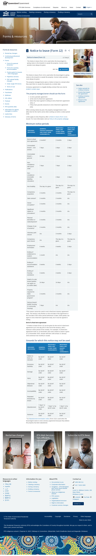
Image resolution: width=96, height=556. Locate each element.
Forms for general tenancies (12, 64)
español (7, 488)
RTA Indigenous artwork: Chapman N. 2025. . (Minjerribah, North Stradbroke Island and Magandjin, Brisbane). (46, 532)
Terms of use (11, 87)
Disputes (55, 7)
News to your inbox (85, 521)
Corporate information (58, 486)
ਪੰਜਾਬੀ (7, 492)
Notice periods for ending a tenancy (83, 89)
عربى (6, 490)
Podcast (7, 101)
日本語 (7, 494)
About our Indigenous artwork (58, 494)
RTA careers (55, 497)
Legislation (55, 499)
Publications (9, 89)
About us (64, 7)
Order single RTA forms (14, 84)
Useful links (8, 114)
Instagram (76, 500)
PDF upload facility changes (13, 80)
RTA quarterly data (11, 106)
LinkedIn (77, 498)
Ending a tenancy (64, 12)
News (71, 7)
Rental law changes (11, 53)
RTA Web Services (24, 7)
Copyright (58, 518)
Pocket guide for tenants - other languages (14, 73)
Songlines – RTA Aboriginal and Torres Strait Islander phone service (60, 489)
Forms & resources (23, 16)
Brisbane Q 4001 (78, 495)
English (89, 7)
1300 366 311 (79, 483)
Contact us (78, 505)
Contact (78, 7)
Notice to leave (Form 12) (58, 117)
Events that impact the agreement (84, 93)
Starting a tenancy (35, 12)
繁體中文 (8, 499)
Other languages (86, 518)
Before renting (22, 12)
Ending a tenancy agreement (83, 96)
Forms (7, 60)
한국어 (7, 501)
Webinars (8, 95)
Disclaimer (67, 518)
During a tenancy (50, 12)
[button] (69, 50)
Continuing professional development (12, 56)
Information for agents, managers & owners (12, 110)
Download (64, 69)
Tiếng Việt (8, 485)
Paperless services (13, 76)
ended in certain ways (33, 89)
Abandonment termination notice (39, 418)
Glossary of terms (10, 117)
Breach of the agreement (82, 100)
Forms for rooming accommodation (12, 68)
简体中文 (8, 497)
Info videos (8, 98)
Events (7, 104)
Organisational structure (59, 502)
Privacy (75, 518)
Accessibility (48, 518)
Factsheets (8, 92)
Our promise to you (58, 483)
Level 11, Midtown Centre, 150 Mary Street (82, 492)
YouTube (86, 498)
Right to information (58, 504)
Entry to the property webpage (59, 119)
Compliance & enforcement (41, 7)
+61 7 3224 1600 (80, 486)
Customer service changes (60, 506)
